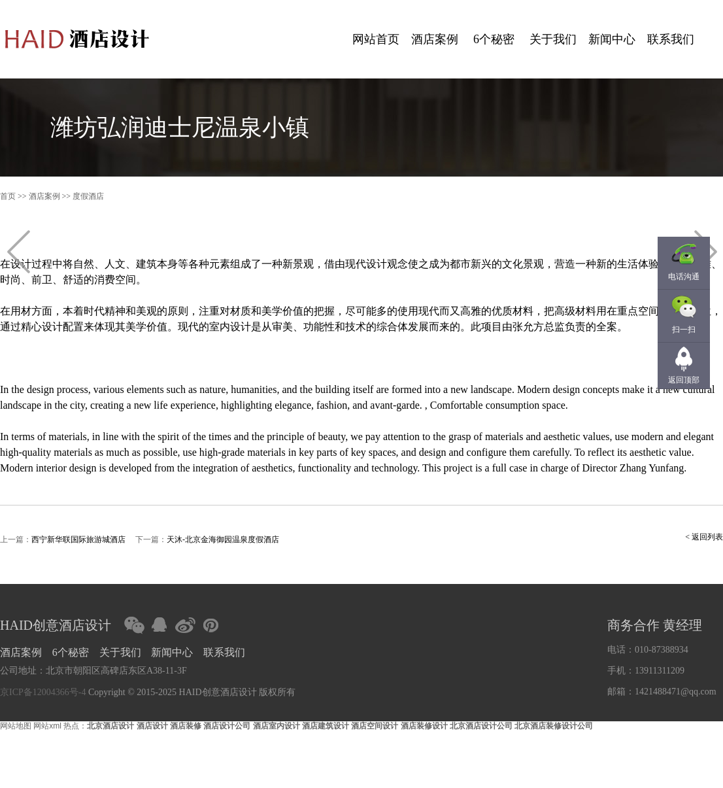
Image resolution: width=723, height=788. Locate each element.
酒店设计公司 (226, 725)
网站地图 (15, 725)
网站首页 (375, 39)
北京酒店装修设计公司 (553, 725)
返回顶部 (683, 380)
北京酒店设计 (110, 725)
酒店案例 (434, 39)
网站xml (47, 725)
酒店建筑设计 (325, 725)
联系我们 (670, 39)
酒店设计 (152, 725)
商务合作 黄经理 (654, 625)
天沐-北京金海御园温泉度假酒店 (223, 539)
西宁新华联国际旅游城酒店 (78, 539)
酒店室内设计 (276, 725)
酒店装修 (185, 725)
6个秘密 (493, 39)
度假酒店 (88, 196)
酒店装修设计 (424, 725)
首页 (8, 196)
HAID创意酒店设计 (55, 625)
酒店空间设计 (374, 725)
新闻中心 (611, 39)
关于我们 (553, 39)
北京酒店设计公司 (481, 725)
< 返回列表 (704, 536)
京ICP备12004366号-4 (43, 692)
